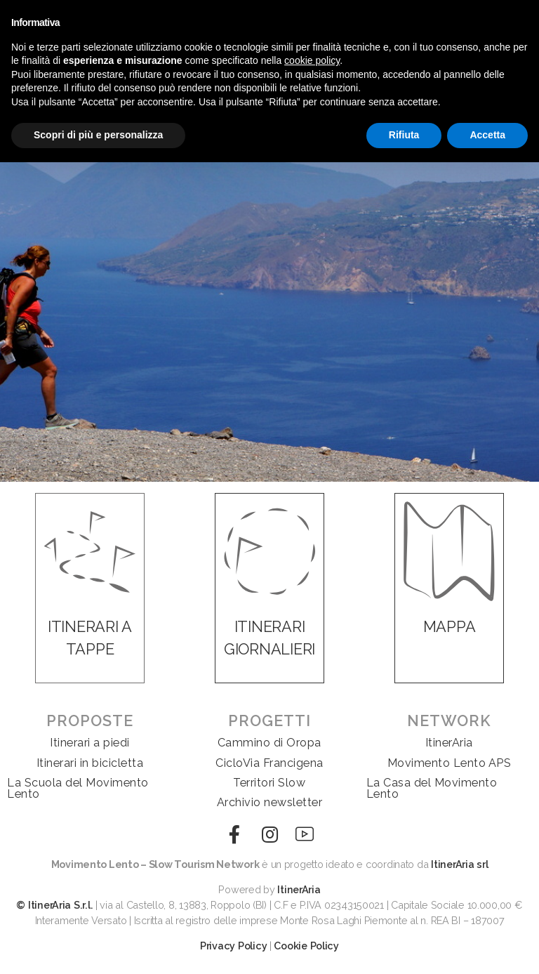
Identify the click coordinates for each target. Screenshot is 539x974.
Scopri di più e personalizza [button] (98, 134)
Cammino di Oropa (269, 742)
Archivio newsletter (270, 802)
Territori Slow (269, 782)
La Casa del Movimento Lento (432, 788)
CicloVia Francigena (269, 763)
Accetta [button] (487, 134)
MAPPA (449, 627)
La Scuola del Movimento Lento (78, 788)
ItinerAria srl (459, 864)
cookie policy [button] (312, 60)
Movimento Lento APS (449, 763)
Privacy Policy (233, 946)
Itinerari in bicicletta (90, 763)
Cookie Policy (306, 946)
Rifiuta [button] (404, 134)
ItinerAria (449, 742)
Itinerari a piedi (90, 742)
